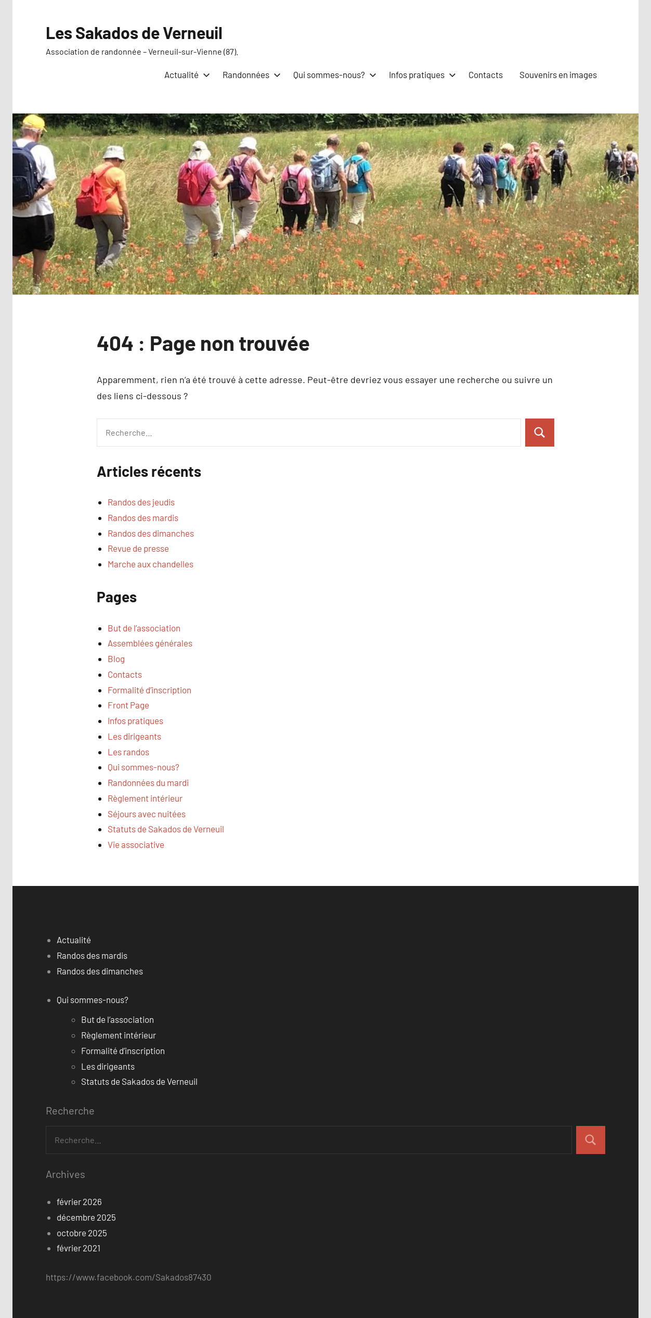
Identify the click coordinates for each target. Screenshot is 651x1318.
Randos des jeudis (141, 502)
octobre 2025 (82, 1232)
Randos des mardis (143, 517)
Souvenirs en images (558, 74)
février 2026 (79, 1201)
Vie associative (136, 844)
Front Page (128, 705)
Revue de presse (138, 548)
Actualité (185, 74)
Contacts (485, 74)
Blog (116, 658)
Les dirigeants (134, 736)
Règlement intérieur (145, 798)
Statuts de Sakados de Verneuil (166, 828)
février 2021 (78, 1248)
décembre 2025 (86, 1217)
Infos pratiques (420, 74)
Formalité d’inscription (149, 690)
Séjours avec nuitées (147, 813)
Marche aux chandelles (150, 564)
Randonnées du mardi (148, 782)
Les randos (128, 751)
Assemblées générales (150, 643)
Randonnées (250, 74)
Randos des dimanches (151, 533)
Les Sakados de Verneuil (134, 32)
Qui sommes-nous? (332, 74)
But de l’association (144, 628)
